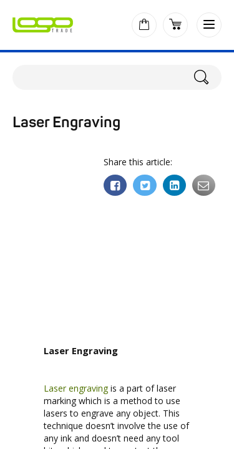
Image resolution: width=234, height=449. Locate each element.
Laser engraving (76, 388)
